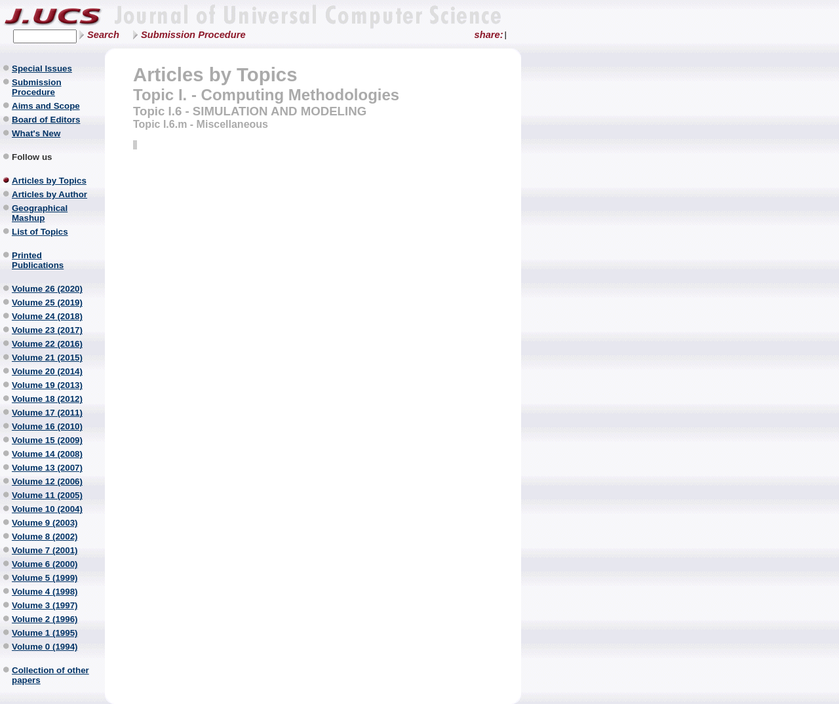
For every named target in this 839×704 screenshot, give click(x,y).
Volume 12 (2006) (47, 481)
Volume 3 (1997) (45, 605)
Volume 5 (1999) (45, 578)
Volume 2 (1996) (45, 619)
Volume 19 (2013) (47, 385)
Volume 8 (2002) (45, 536)
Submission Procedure (193, 34)
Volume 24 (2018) (47, 316)
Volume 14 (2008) (47, 454)
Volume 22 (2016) (47, 344)
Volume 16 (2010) (47, 426)
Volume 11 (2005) (47, 495)
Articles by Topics (49, 181)
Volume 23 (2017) (47, 330)
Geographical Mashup (40, 213)
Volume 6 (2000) (45, 564)
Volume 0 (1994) (45, 647)
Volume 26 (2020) (47, 289)
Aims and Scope (46, 106)
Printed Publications (38, 260)
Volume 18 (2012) (47, 399)
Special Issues (42, 68)
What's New (36, 133)
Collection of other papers (50, 675)
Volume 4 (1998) (45, 591)
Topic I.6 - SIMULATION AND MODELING (249, 111)
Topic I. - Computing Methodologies (266, 95)
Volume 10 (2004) (47, 509)
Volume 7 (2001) (45, 550)
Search (103, 34)
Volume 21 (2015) (47, 357)
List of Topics (40, 232)
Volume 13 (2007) (47, 468)
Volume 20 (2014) (47, 371)
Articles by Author (49, 194)
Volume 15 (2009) (47, 440)
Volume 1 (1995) (45, 633)
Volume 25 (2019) (47, 302)
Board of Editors (46, 120)
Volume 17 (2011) (47, 413)
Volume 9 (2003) (45, 523)
